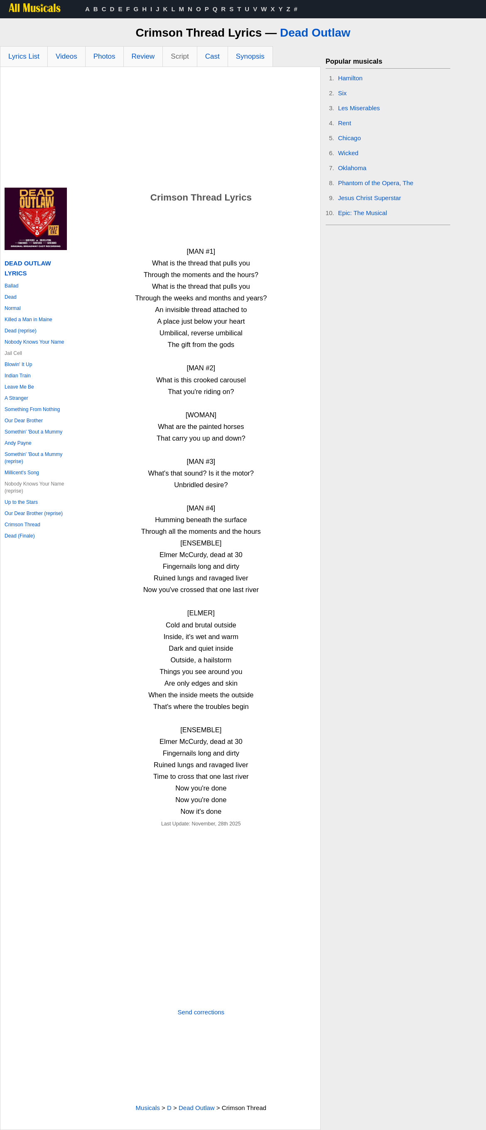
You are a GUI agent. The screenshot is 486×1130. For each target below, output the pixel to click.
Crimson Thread (22, 525)
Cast (212, 56)
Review (143, 56)
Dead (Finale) (20, 536)
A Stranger (16, 398)
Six (342, 93)
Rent (344, 122)
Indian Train (18, 376)
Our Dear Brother (24, 421)
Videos (66, 56)
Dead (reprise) (21, 331)
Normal (13, 308)
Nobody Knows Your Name (34, 342)
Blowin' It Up (18, 364)
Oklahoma (352, 167)
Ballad (11, 286)
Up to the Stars (21, 502)
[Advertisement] (160, 129)
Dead (11, 297)
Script (180, 56)
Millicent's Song (22, 473)
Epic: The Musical (362, 212)
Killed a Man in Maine (28, 319)
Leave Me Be (19, 387)
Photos (104, 56)
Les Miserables (359, 108)
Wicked (348, 152)
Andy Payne (18, 443)
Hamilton (350, 78)
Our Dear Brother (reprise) (34, 513)
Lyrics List (23, 56)
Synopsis (250, 56)
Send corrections (201, 1012)
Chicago (349, 137)
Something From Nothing (32, 409)
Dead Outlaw (315, 32)
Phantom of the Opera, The (376, 182)
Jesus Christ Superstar (369, 197)
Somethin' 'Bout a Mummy (33, 432)
